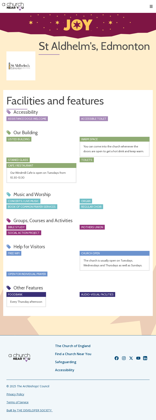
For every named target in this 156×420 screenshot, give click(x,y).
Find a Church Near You (73, 354)
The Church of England (72, 346)
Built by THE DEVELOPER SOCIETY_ (29, 410)
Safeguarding (65, 362)
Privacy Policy (15, 394)
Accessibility (64, 370)
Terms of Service (17, 402)
